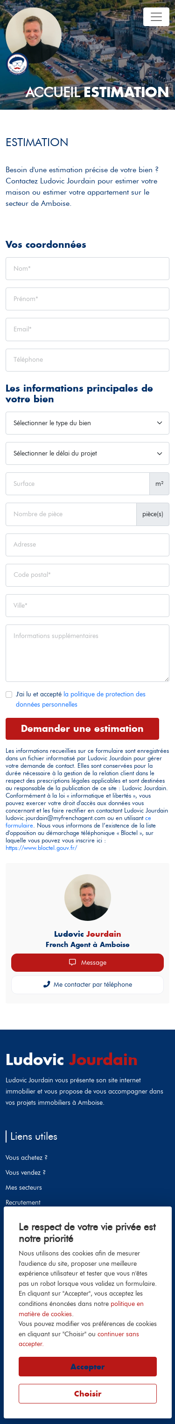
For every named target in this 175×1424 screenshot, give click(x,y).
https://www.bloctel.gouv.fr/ (41, 847)
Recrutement (23, 1202)
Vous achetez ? (27, 1157)
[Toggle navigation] (156, 16)
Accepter (87, 1366)
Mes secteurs (24, 1187)
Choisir (87, 1394)
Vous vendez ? (26, 1172)
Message (87, 962)
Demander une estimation (82, 728)
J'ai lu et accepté (81, 699)
